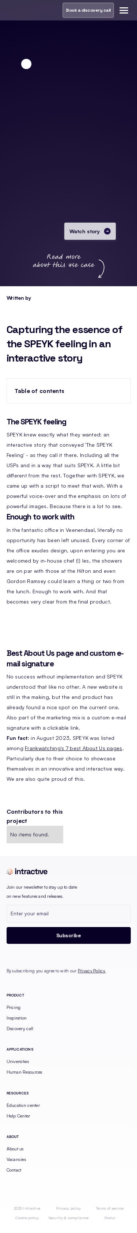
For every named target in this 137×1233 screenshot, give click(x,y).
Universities (18, 1061)
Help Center (18, 1116)
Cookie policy (27, 1217)
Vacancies (16, 1159)
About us (15, 1148)
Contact (14, 1170)
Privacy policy (68, 1208)
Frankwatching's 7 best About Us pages (73, 748)
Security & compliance (69, 1217)
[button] (122, 10)
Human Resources (24, 1072)
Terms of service (109, 1208)
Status (109, 1217)
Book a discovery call (88, 10)
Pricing (14, 1007)
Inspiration (17, 1018)
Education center (23, 1105)
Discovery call (20, 1028)
